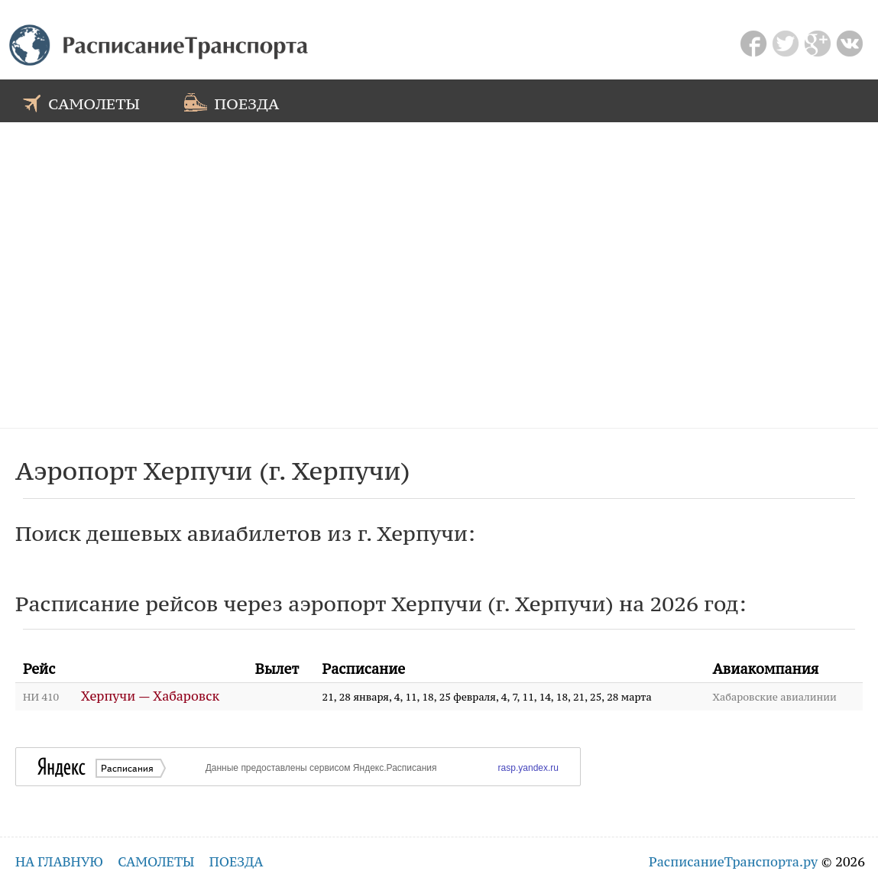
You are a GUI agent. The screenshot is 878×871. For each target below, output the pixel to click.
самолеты (81, 102)
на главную (59, 861)
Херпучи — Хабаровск (150, 696)
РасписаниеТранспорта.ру (733, 861)
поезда (232, 102)
